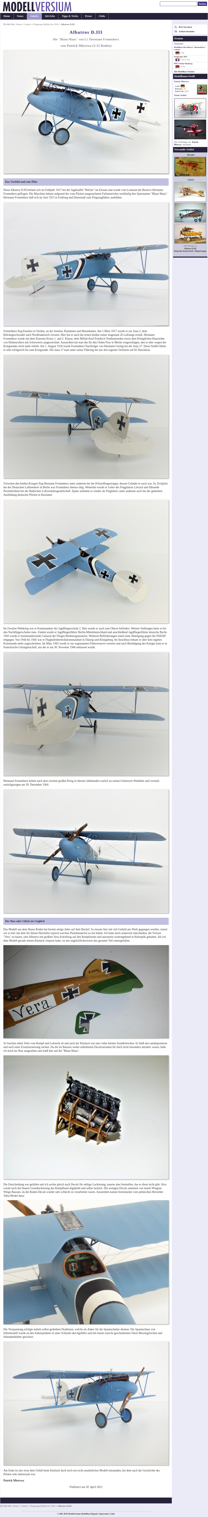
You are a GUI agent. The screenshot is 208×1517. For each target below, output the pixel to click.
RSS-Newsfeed (185, 27)
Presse (88, 16)
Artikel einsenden (186, 31)
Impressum (104, 1514)
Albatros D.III (190, 248)
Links (112, 1514)
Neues (20, 16)
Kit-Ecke (50, 16)
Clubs (102, 16)
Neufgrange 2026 (180, 57)
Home (7, 16)
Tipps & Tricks (70, 16)
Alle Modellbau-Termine (184, 72)
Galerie (34, 16)
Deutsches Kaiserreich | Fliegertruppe (190, 251)
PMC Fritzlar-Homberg (183, 64)
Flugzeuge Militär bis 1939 (45, 24)
